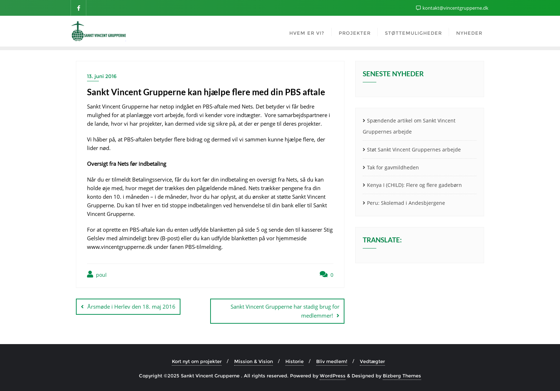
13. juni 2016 (102, 76)
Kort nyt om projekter (197, 361)
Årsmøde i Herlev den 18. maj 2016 (131, 306)
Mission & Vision (253, 361)
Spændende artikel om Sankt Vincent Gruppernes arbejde (409, 126)
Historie (294, 361)
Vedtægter (372, 361)
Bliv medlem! (331, 361)
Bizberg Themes (402, 375)
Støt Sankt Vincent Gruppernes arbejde (414, 149)
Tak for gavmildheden (393, 167)
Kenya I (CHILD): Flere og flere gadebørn (414, 185)
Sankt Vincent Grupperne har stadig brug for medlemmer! (285, 311)
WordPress (333, 375)
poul (97, 274)
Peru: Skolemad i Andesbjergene (406, 202)
